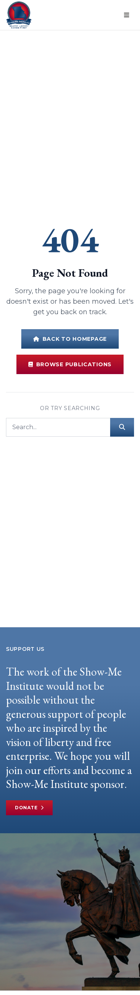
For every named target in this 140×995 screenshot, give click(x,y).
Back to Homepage (70, 339)
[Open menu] (126, 14)
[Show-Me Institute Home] (19, 14)
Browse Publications (70, 364)
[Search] (58, 427)
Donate (29, 808)
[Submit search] (122, 427)
